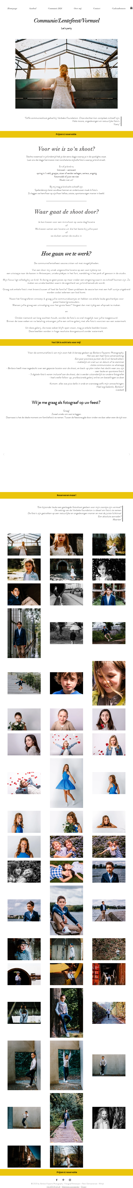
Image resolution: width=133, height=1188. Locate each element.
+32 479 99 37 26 (53, 1186)
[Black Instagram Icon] (70, 1180)
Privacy (83, 1186)
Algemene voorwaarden (70, 1186)
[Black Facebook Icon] (56, 1180)
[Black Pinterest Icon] (63, 1180)
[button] (131, 7)
